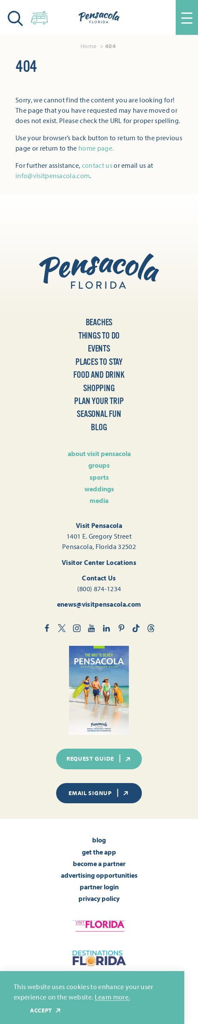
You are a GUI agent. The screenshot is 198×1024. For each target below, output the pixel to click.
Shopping (98, 388)
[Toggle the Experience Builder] (39, 16)
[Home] (99, 17)
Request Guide (99, 758)
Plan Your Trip (98, 401)
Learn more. (112, 997)
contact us (97, 165)
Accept (46, 1010)
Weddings (99, 488)
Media (99, 500)
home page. (96, 148)
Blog (99, 427)
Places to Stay (99, 362)
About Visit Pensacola (99, 453)
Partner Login (99, 886)
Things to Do (99, 336)
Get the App (99, 852)
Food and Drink (98, 375)
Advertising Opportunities (99, 875)
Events (99, 349)
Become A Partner (99, 863)
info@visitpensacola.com (52, 175)
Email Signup (99, 793)
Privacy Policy (99, 898)
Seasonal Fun (99, 414)
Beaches (99, 322)
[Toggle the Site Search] (15, 17)
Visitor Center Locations (99, 562)
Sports (99, 477)
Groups (99, 465)
